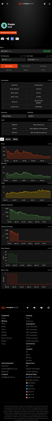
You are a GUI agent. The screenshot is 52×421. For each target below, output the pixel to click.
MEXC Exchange (33, 377)
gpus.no (30, 392)
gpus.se (30, 394)
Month (8, 139)
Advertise (5, 366)
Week (15, 139)
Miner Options (7, 338)
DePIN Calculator (32, 341)
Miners (4, 341)
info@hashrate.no (8, 377)
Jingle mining (32, 380)
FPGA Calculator (32, 338)
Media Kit (5, 371)
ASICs (4, 326)
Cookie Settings (32, 371)
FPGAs (4, 332)
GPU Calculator (31, 329)
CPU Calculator (31, 335)
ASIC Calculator (31, 332)
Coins (28, 346)
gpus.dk (30, 397)
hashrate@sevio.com (9, 369)
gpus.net (30, 389)
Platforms (29, 321)
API (27, 366)
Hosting (29, 360)
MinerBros (31, 383)
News (28, 355)
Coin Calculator (31, 326)
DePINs (4, 335)
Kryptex (30, 386)
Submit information (33, 369)
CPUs (3, 329)
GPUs (4, 318)
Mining (28, 357)
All (2, 139)
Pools (4, 344)
